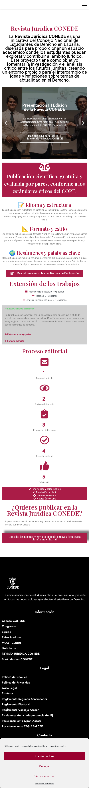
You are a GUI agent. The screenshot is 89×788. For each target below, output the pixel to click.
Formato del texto (15, 341)
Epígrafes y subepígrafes (19, 334)
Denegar (44, 766)
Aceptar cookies (44, 756)
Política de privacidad (44, 783)
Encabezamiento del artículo (21, 308)
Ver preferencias (44, 776)
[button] (6, 123)
